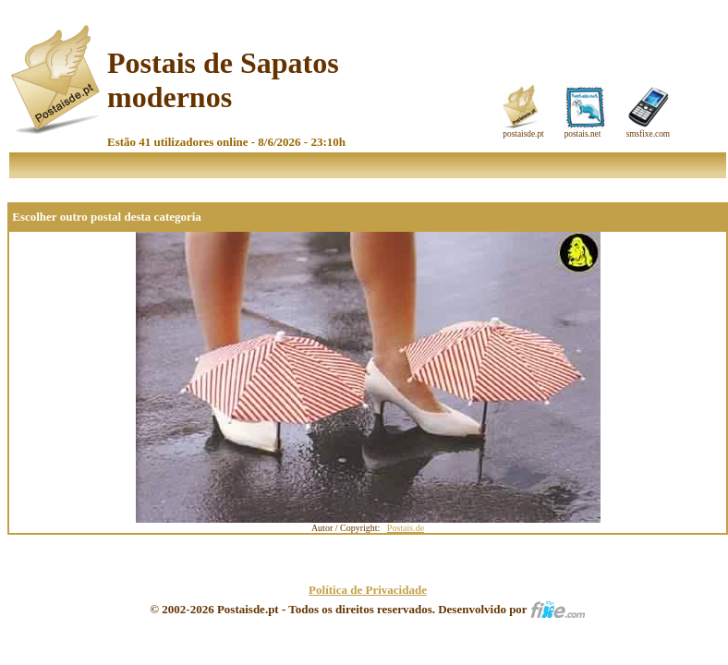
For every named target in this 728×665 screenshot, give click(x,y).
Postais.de (405, 528)
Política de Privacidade (368, 590)
